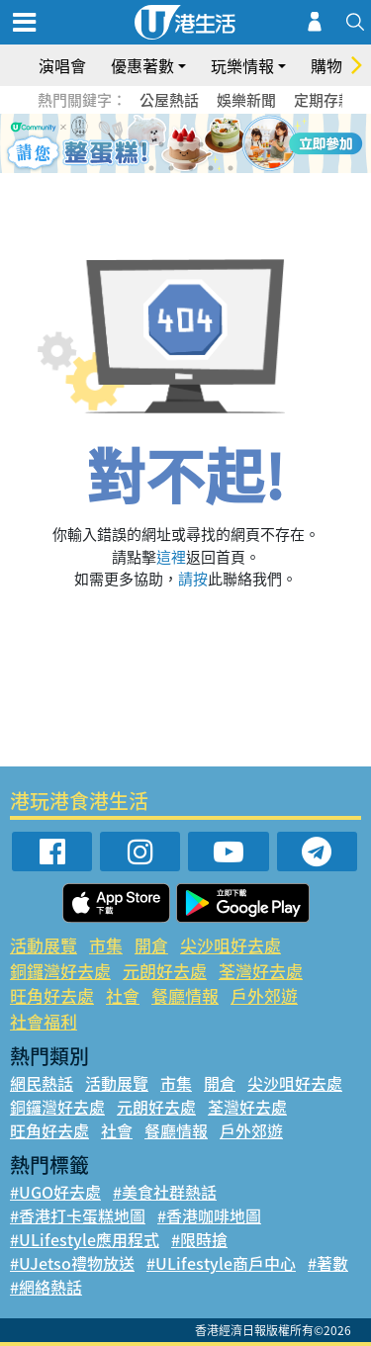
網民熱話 (41, 1083)
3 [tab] (181, 144)
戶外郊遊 (264, 995)
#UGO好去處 (55, 1192)
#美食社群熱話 (165, 1192)
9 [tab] (191, 168)
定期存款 (323, 100)
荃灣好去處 (261, 970)
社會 (122, 995)
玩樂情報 (242, 65)
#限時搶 (199, 1239)
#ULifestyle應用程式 (84, 1239)
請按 (193, 578)
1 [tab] (141, 144)
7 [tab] (151, 168)
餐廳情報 (185, 995)
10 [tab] (211, 168)
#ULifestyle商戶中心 (221, 1263)
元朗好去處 (165, 970)
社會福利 (43, 1021)
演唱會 (62, 65)
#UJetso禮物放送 (72, 1263)
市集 (106, 945)
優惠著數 (142, 65)
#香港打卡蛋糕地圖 (77, 1215)
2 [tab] (161, 144)
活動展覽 (43, 945)
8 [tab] (171, 168)
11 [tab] (230, 168)
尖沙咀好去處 (230, 945)
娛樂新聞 (246, 100)
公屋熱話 (169, 100)
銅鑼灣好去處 (60, 970)
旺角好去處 (52, 995)
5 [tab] (221, 144)
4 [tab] (201, 144)
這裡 (171, 557)
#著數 (328, 1263)
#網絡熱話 (46, 1287)
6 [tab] (240, 144)
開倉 (151, 945)
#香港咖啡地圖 (209, 1215)
